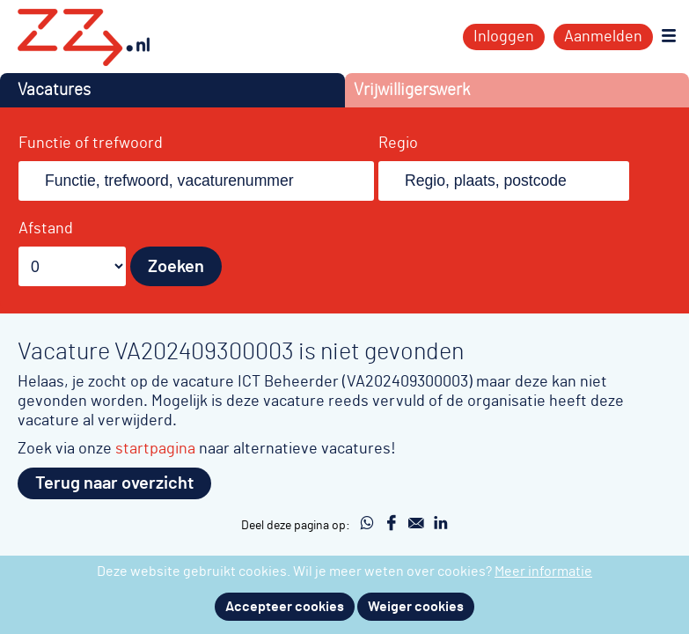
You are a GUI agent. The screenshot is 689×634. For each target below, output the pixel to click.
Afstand (45, 229)
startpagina (155, 448)
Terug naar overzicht (114, 483)
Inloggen (503, 37)
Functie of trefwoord (90, 143)
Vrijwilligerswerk (412, 90)
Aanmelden (603, 37)
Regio (398, 143)
